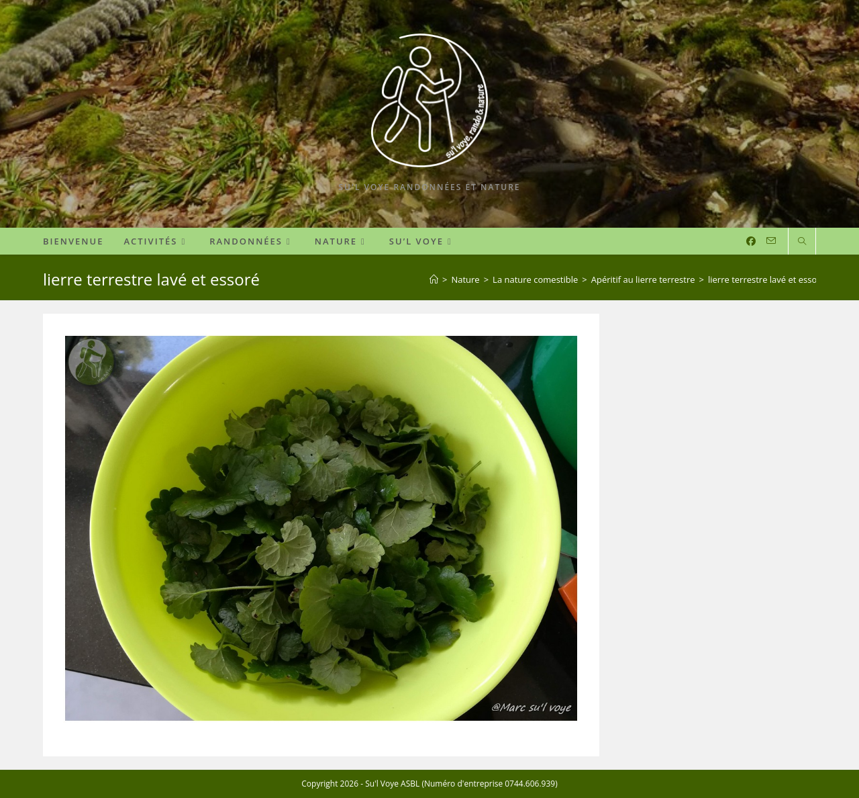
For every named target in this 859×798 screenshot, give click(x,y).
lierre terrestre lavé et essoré (766, 279)
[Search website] (802, 241)
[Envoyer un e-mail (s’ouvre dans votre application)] (771, 241)
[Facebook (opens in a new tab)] (751, 241)
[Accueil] (434, 279)
